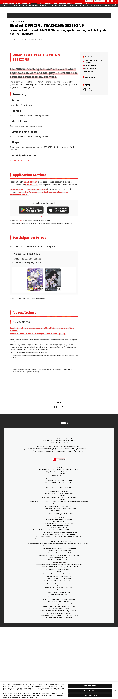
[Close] (115, 690)
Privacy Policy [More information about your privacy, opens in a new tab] (33, 697)
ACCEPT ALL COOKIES (90, 695)
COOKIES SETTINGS (90, 686)
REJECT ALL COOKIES (90, 690)
